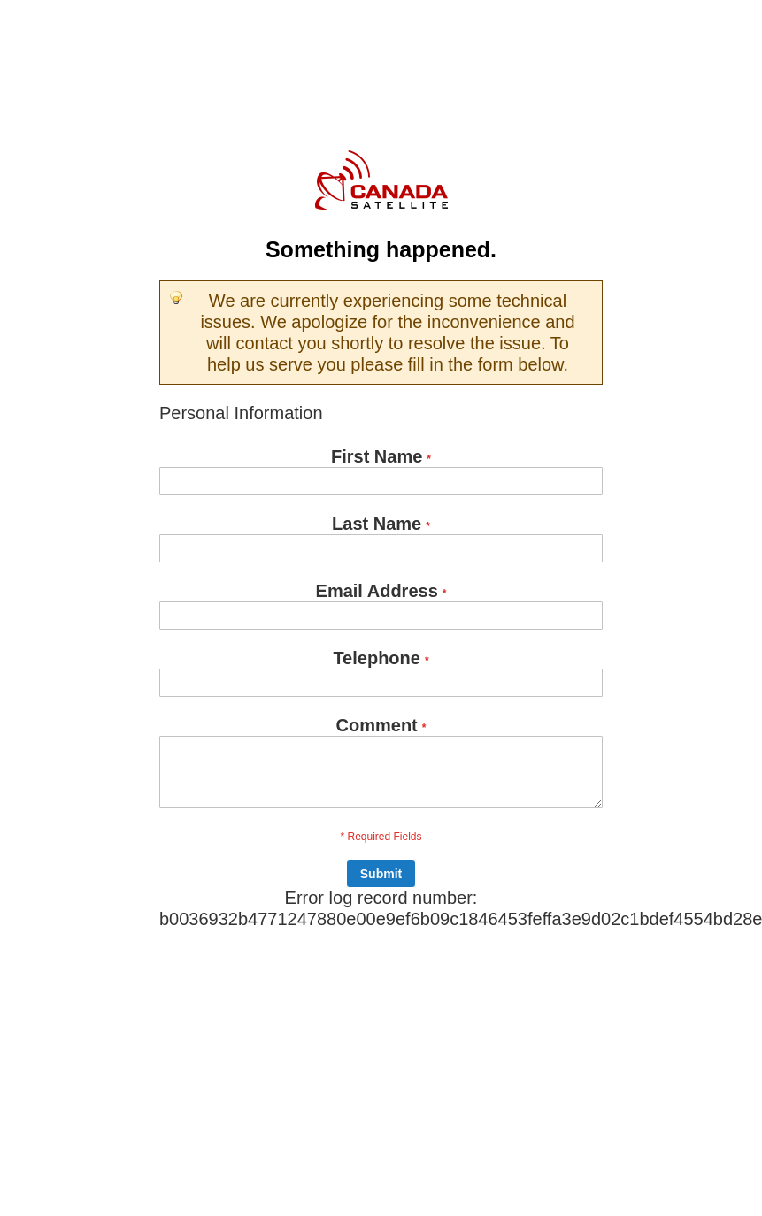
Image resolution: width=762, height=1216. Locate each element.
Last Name (376, 523)
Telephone (376, 658)
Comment (377, 725)
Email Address (377, 590)
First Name (376, 456)
